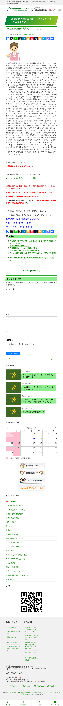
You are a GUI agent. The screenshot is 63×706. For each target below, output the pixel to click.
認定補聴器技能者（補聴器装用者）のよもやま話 (13, 648)
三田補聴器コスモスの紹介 (15, 510)
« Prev (10, 359)
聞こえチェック (11, 526)
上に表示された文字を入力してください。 (21, 344)
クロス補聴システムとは (15, 547)
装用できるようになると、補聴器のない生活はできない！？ (31, 630)
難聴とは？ (10, 530)
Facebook (14, 686)
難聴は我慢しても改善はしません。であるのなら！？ (31, 637)
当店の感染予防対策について (16, 506)
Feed (50, 686)
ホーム (8, 703)
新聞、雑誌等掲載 (12, 567)
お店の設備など (11, 563)
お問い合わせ (10, 580)
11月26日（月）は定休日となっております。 (26, 250)
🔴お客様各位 (11, 502)
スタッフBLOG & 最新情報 (26, 34)
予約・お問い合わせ (31, 271)
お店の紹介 (23, 703)
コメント (10, 289)
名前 (7, 314)
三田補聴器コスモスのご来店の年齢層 (23, 248)
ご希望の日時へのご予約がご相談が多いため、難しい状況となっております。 (31, 646)
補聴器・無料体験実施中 (15, 514)
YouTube (39, 686)
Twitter (27, 686)
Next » (52, 359)
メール (8, 323)
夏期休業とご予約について (31, 653)
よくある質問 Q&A (12, 543)
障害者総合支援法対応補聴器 (16, 555)
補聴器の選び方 (11, 522)
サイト (8, 331)
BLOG (39, 703)
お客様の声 (10, 551)
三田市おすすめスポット (15, 571)
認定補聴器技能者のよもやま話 (17, 575)
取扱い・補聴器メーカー (15, 539)
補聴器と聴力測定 (12, 534)
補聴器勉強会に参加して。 (19, 246)
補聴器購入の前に (12, 518)
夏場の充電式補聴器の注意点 (31, 659)
